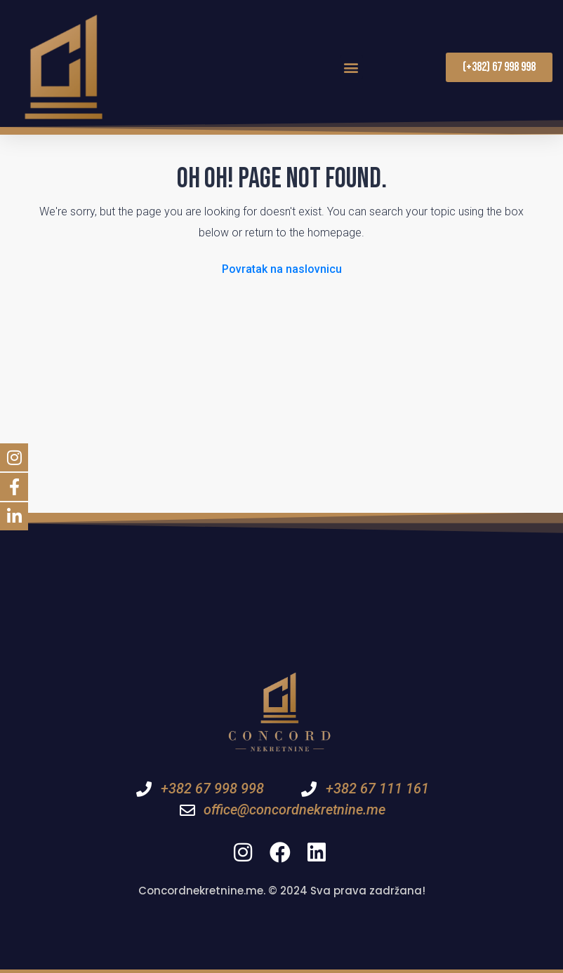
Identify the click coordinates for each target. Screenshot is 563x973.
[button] (351, 67)
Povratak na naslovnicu (282, 269)
